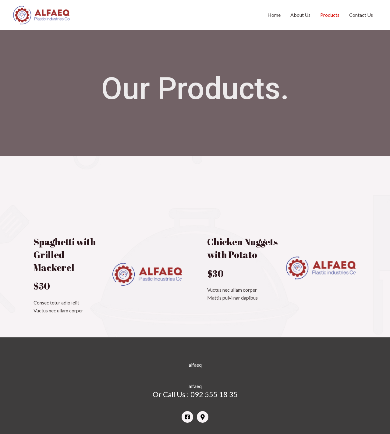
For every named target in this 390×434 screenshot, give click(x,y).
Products (329, 15)
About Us (300, 15)
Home (274, 15)
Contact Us (361, 15)
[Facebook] (187, 417)
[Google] (202, 417)
